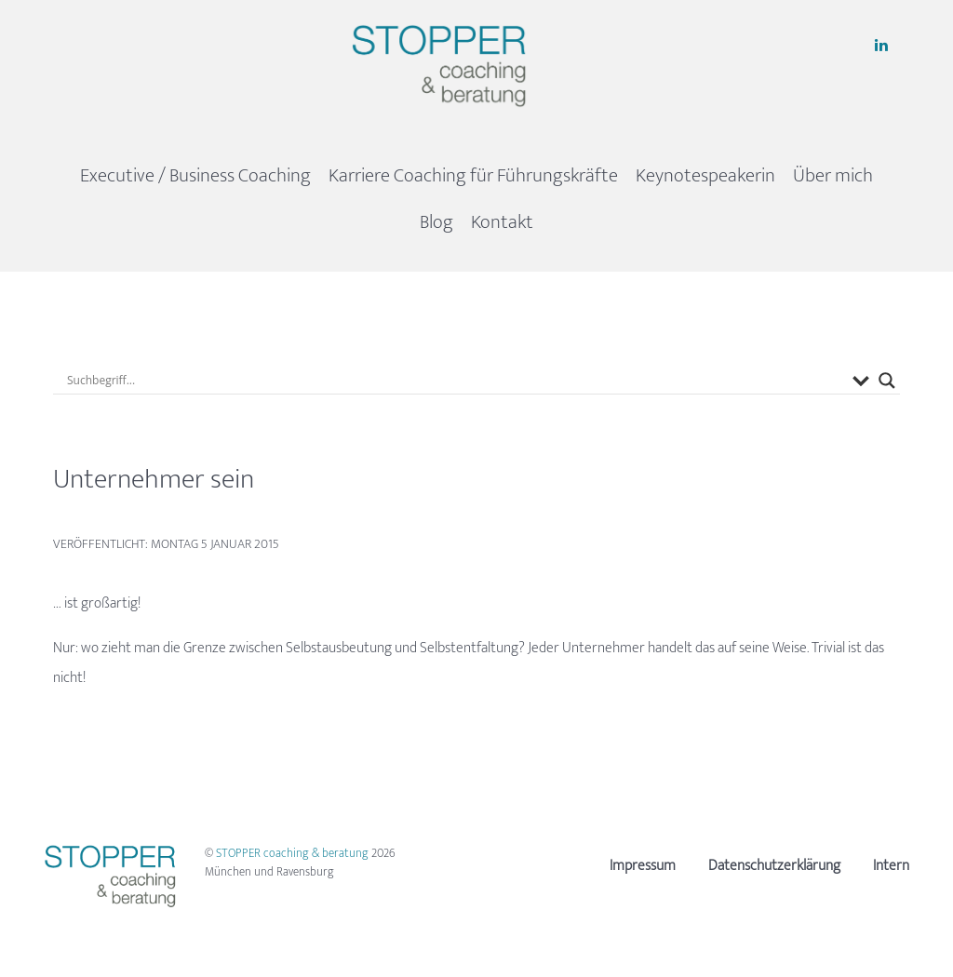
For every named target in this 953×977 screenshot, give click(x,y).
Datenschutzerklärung (774, 865)
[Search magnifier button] (887, 381)
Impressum (643, 865)
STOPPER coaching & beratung (293, 853)
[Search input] (455, 381)
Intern (891, 865)
